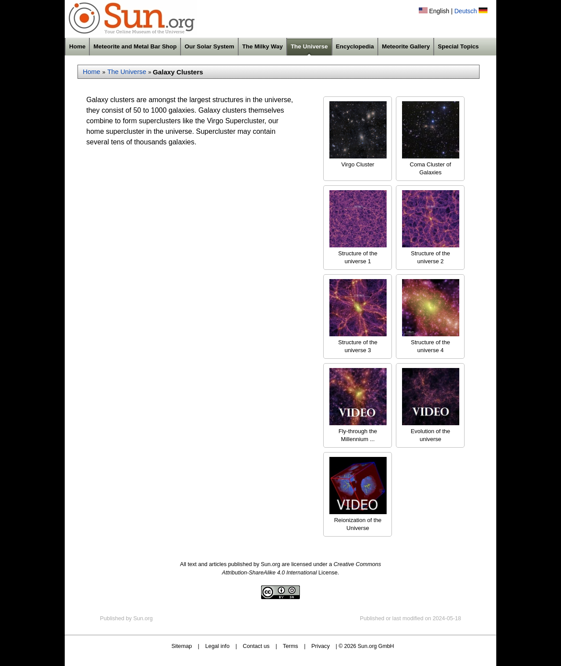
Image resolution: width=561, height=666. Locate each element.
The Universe (309, 46)
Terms (290, 646)
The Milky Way (262, 46)
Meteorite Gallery (406, 46)
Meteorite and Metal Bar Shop (135, 46)
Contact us (256, 646)
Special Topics (458, 46)
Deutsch (465, 11)
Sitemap (181, 646)
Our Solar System (209, 46)
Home (77, 46)
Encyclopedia (355, 46)
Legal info (217, 646)
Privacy (320, 646)
